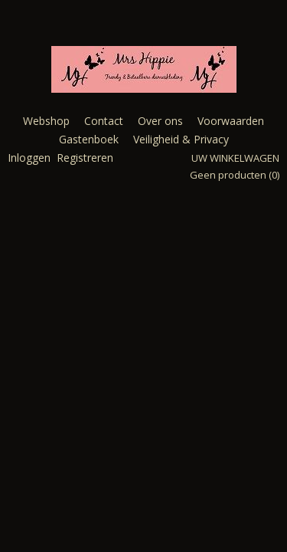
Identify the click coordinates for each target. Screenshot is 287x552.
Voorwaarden (230, 120)
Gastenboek (89, 139)
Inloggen (29, 157)
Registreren (85, 157)
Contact (103, 120)
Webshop (46, 120)
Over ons (160, 120)
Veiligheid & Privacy (181, 139)
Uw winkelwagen (235, 158)
